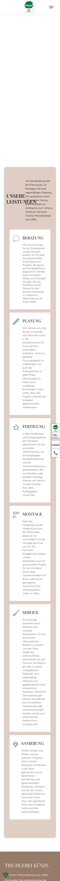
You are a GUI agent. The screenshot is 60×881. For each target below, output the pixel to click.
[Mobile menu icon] (51, 7)
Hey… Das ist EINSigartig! (30, 871)
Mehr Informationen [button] (30, 815)
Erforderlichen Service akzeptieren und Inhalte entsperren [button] (30, 834)
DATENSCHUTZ (38, 865)
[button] (6, 875)
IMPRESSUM (19, 865)
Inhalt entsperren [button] (30, 822)
